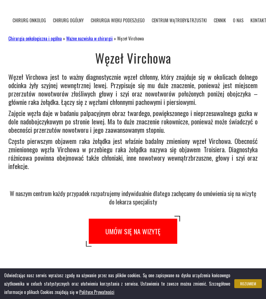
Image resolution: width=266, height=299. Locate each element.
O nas (238, 20)
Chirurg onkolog (29, 20)
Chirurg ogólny (68, 20)
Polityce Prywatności (96, 292)
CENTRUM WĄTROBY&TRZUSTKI (179, 20)
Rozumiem (248, 283)
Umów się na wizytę (133, 231)
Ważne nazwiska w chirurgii (89, 38)
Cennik (220, 20)
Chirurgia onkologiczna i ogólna (35, 38)
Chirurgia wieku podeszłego (118, 20)
